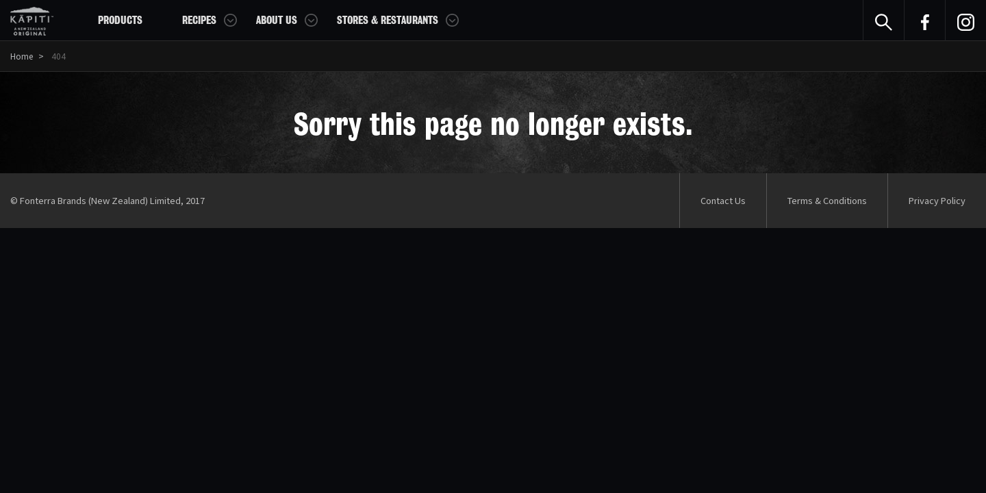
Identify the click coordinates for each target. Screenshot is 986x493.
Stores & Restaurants (387, 20)
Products (120, 20)
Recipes (199, 20)
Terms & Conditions (827, 200)
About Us (276, 20)
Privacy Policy (937, 200)
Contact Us (723, 200)
